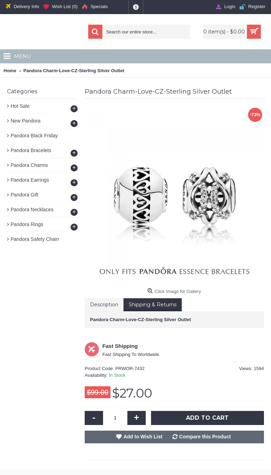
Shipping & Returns (152, 304)
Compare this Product (205, 436)
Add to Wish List (143, 436)
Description (104, 304)
